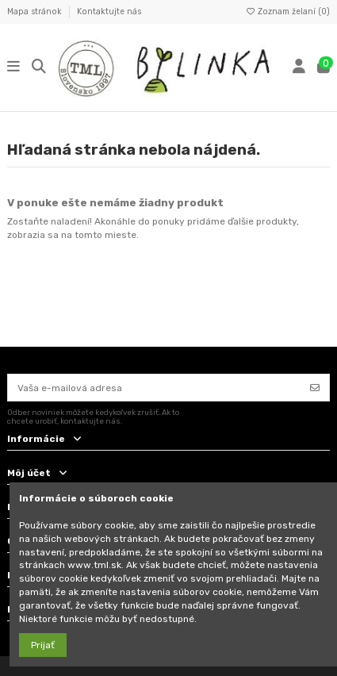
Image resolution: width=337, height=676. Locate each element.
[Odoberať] (315, 387)
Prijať (43, 645)
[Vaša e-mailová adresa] (154, 387)
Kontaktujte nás (109, 11)
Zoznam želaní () (287, 11)
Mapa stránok (35, 11)
